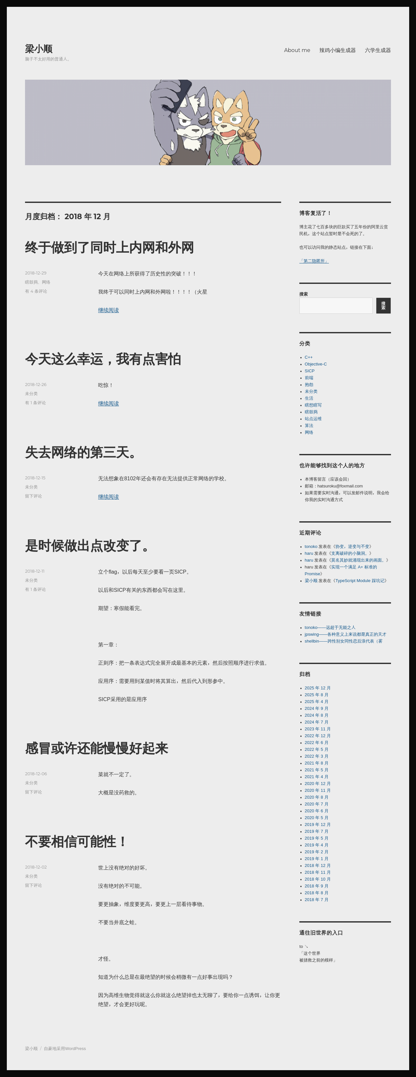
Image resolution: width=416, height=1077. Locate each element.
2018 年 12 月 (318, 865)
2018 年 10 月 (318, 879)
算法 (309, 425)
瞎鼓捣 (31, 282)
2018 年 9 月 (317, 886)
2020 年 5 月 (317, 818)
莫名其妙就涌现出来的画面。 (358, 560)
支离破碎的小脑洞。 (350, 553)
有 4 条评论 (36, 291)
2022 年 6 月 (317, 742)
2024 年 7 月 (317, 722)
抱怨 (309, 384)
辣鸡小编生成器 (337, 50)
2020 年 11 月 (318, 790)
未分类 (31, 393)
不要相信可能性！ (77, 841)
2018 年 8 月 (317, 893)
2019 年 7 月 (317, 831)
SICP (310, 371)
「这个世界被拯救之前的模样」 (318, 956)
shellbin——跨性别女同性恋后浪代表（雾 (344, 641)
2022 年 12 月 (318, 736)
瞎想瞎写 (313, 405)
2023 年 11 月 (318, 729)
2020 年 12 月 (318, 783)
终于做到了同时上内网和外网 (109, 247)
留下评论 (33, 496)
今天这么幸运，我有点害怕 (103, 359)
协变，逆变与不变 (352, 546)
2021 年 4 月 (317, 777)
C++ (309, 357)
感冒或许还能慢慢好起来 (96, 748)
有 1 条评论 (35, 402)
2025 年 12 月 (318, 688)
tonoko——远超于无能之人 (330, 627)
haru (309, 553)
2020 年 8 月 (317, 797)
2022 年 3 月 (317, 756)
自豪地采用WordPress (65, 1048)
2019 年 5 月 (317, 838)
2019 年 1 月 (317, 859)
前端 (309, 378)
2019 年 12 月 (318, 824)
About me (297, 50)
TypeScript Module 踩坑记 (359, 580)
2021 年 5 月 (317, 770)
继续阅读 (108, 309)
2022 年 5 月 (317, 749)
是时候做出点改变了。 (90, 545)
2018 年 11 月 (318, 872)
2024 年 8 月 (317, 715)
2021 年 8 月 (317, 763)
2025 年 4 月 (317, 701)
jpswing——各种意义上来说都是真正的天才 (345, 634)
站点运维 (313, 419)
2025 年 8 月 (317, 695)
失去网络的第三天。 (83, 452)
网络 (46, 282)
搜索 (303, 294)
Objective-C (316, 364)
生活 (309, 398)
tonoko (311, 546)
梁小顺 (38, 48)
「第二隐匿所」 (314, 261)
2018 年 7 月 (317, 900)
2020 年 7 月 (317, 804)
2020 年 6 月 (317, 811)
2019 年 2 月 (317, 852)
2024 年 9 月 (317, 708)
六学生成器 (378, 50)
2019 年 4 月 (317, 845)
